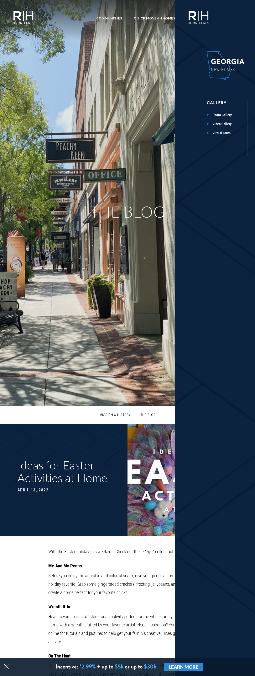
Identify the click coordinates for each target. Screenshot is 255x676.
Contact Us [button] (198, 18)
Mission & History (115, 415)
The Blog (148, 415)
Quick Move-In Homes (154, 18)
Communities (109, 18)
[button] (228, 652)
